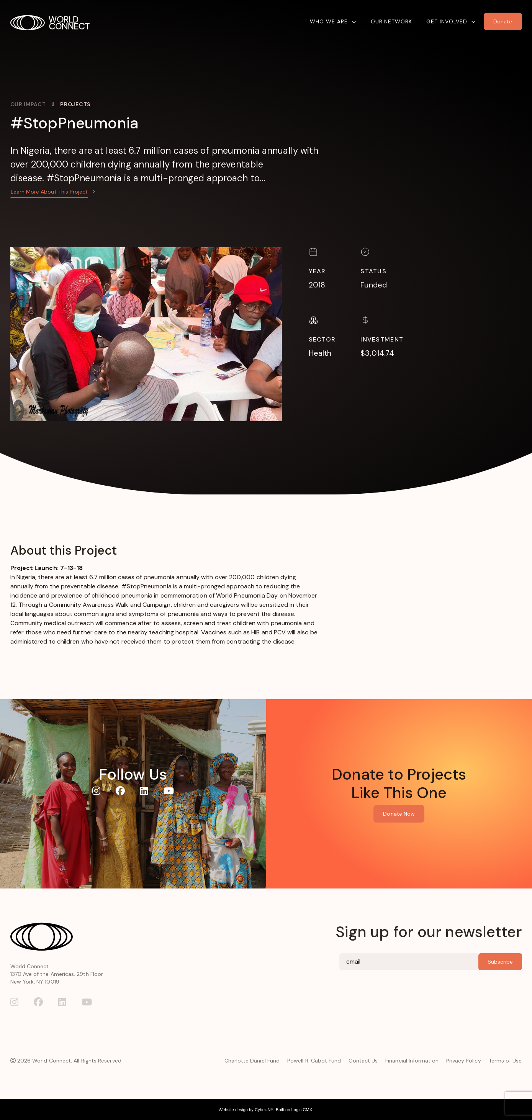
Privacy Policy (463, 1060)
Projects (75, 104)
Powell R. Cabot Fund (314, 1060)
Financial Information (411, 1060)
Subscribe (500, 961)
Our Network (392, 21)
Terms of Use (505, 1060)
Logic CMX (302, 1109)
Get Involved (446, 21)
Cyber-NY (264, 1109)
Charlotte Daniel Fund (252, 1060)
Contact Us (363, 1060)
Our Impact (28, 104)
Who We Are (329, 21)
